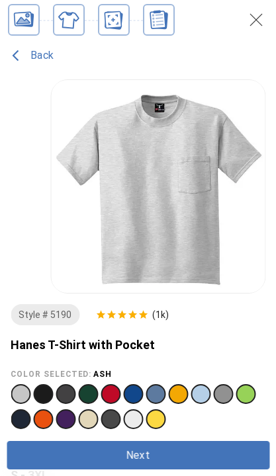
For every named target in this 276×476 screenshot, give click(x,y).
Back (33, 55)
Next (138, 455)
